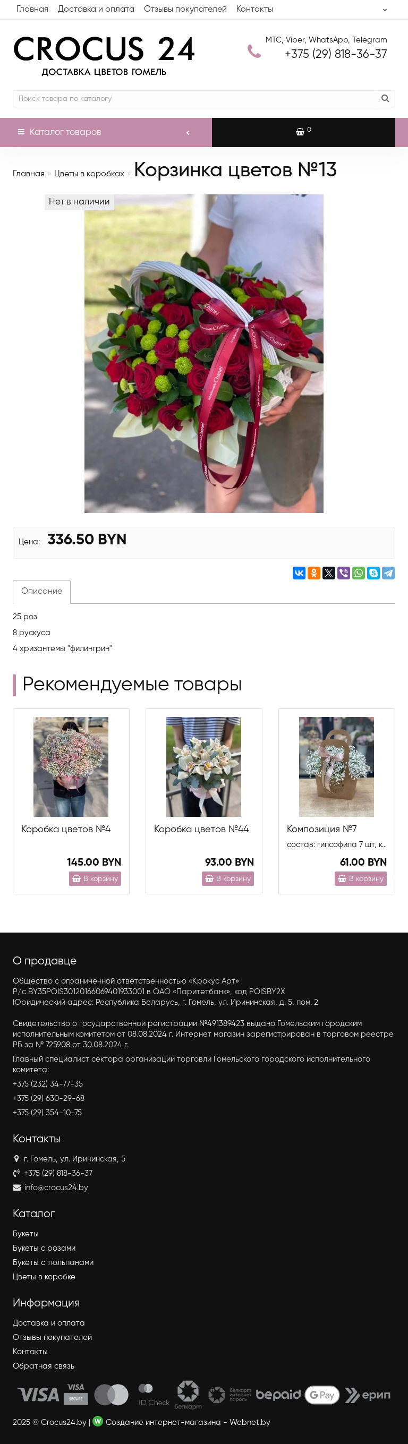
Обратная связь (43, 1366)
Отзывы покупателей (185, 9)
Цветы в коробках (89, 174)
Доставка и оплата (96, 9)
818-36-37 (336, 55)
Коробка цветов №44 (201, 829)
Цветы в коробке (44, 1277)
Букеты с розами (44, 1248)
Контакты (254, 9)
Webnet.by (250, 1422)
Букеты (26, 1234)
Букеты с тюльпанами (53, 1263)
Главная (32, 9)
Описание (41, 591)
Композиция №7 (322, 829)
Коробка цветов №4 (65, 829)
